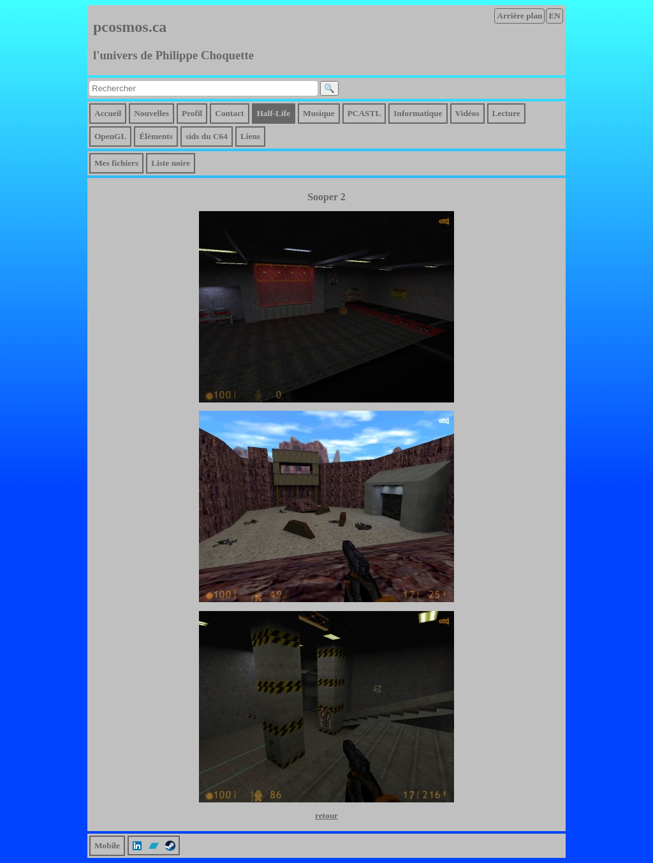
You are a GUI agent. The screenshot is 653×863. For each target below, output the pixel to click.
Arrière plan (519, 15)
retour (326, 815)
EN (554, 15)
